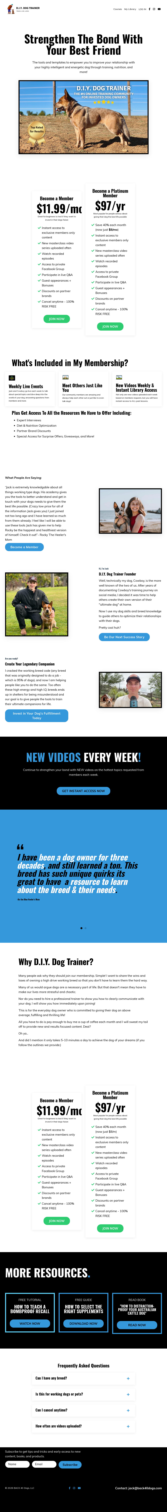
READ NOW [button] (137, 1343)
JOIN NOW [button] (57, 321)
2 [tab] (85, 937)
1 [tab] (81, 937)
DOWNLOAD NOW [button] (84, 1341)
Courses (117, 9)
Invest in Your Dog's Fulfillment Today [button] (36, 723)
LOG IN (142, 9)
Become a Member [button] (24, 552)
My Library (130, 9)
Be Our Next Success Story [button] (124, 643)
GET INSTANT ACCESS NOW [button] (83, 798)
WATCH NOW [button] (30, 1341)
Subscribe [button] (70, 1484)
